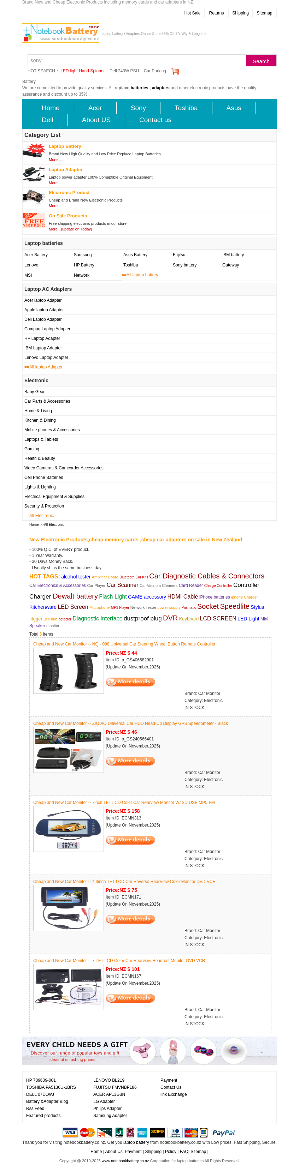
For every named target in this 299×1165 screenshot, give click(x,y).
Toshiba (186, 108)
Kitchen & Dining (40, 420)
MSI (28, 275)
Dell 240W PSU (124, 70)
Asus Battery (135, 254)
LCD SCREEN (218, 618)
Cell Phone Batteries (43, 477)
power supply (168, 607)
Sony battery (185, 265)
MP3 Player (120, 607)
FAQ (184, 1151)
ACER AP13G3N (109, 1094)
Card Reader (191, 585)
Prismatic (189, 607)
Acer (95, 108)
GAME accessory (147, 597)
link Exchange (173, 1094)
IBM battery (233, 254)
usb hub (50, 619)
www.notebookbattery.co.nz (125, 1161)
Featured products (43, 1115)
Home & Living (38, 410)
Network (81, 275)
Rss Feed (35, 1108)
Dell (47, 120)
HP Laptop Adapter (42, 338)
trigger (35, 618)
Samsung (83, 254)
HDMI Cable (182, 597)
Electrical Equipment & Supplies (54, 496)
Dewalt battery (75, 596)
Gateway (230, 265)
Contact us (155, 120)
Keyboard (189, 618)
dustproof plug (143, 618)
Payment (168, 1080)
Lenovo (31, 265)
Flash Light (113, 597)
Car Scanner (123, 585)
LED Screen (73, 607)
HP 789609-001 (41, 1080)
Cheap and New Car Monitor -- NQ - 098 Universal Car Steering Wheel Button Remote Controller (124, 644)
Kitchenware (43, 607)
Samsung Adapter (110, 1115)
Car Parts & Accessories (47, 401)
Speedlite (235, 606)
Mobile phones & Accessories (52, 429)
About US (96, 120)
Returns (216, 13)
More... (55, 159)
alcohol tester (75, 577)
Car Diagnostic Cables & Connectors (206, 576)
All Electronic (54, 525)
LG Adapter (104, 1101)
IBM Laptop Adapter (43, 348)
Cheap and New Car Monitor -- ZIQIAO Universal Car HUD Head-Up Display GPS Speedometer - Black (130, 723)
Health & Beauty (39, 458)
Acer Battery (36, 254)
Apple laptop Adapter (44, 309)
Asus (234, 108)
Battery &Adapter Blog (47, 1101)
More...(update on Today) (70, 229)
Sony (138, 108)
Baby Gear (34, 391)
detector (65, 619)
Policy (170, 1151)
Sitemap (264, 13)
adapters (161, 87)
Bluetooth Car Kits (133, 577)
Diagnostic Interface (97, 618)
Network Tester (143, 607)
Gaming (31, 448)
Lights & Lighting (40, 487)
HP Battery (84, 265)
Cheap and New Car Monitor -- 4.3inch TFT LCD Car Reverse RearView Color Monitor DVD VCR (124, 881)
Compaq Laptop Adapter (47, 328)
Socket (208, 606)
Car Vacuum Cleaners (158, 585)
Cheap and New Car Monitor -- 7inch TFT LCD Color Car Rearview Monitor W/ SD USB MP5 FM (124, 802)
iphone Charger (244, 597)
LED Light (248, 618)
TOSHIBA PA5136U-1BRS (51, 1087)
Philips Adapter (107, 1108)
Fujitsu (179, 254)
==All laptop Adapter (43, 367)
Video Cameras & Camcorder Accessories (64, 468)
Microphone (99, 607)
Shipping (240, 13)
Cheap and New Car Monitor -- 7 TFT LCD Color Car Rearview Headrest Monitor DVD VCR (119, 960)
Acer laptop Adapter (42, 300)
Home (51, 108)
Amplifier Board (105, 577)
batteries (139, 87)
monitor (52, 626)
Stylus (257, 607)
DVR (170, 618)
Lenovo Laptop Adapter (46, 357)
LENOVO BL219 (108, 1080)
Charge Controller (218, 586)
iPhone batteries (214, 597)
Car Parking (155, 70)
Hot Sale (192, 13)
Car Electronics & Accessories (57, 585)
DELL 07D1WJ (40, 1094)
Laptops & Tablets (41, 439)
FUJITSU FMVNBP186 (115, 1087)
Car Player (96, 585)
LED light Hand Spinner (82, 70)
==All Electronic (39, 515)
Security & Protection (44, 506)
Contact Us (170, 1087)
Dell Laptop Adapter (42, 319)
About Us (113, 1151)
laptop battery (136, 1142)
